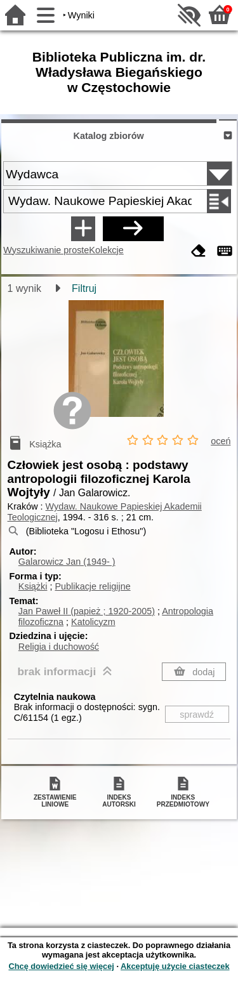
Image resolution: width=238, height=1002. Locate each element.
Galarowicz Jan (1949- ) (67, 562)
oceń (220, 441)
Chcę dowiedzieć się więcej (61, 966)
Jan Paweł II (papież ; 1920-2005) (86, 611)
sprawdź (197, 714)
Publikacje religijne (92, 586)
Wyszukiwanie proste (46, 250)
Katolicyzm (93, 622)
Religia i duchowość (58, 647)
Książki (33, 586)
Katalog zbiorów (109, 136)
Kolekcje (106, 250)
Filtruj (84, 288)
